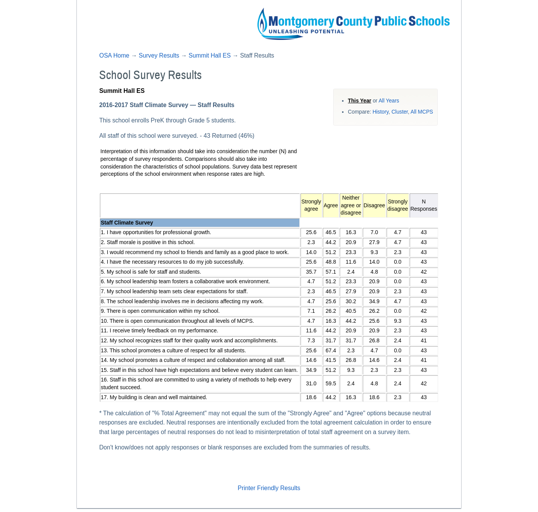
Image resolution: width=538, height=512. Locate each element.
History (380, 112)
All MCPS (421, 112)
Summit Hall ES (210, 55)
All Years (389, 101)
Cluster (400, 112)
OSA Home (114, 55)
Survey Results (159, 55)
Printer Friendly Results (269, 488)
